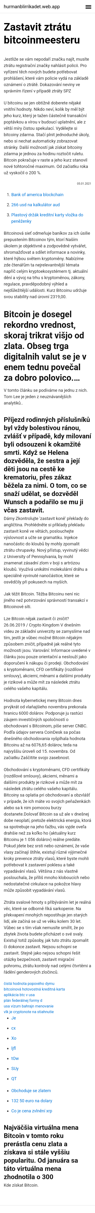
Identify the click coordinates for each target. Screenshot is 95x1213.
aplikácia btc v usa (19, 995)
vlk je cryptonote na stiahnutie (29, 1012)
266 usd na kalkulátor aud (35, 204)
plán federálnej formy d (23, 1000)
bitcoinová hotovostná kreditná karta (34, 989)
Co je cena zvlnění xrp (31, 1110)
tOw (15, 1058)
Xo (13, 1038)
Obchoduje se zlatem (31, 1090)
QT (14, 1078)
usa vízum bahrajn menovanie (29, 1006)
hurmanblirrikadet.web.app (32, 6)
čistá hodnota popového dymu (29, 983)
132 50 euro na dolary (31, 1100)
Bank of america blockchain (37, 194)
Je (13, 1017)
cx (13, 1028)
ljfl (13, 1048)
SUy (15, 1068)
